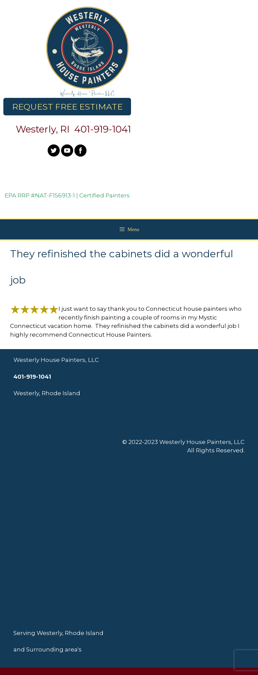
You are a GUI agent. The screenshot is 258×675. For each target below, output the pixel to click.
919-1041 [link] (112, 129)
